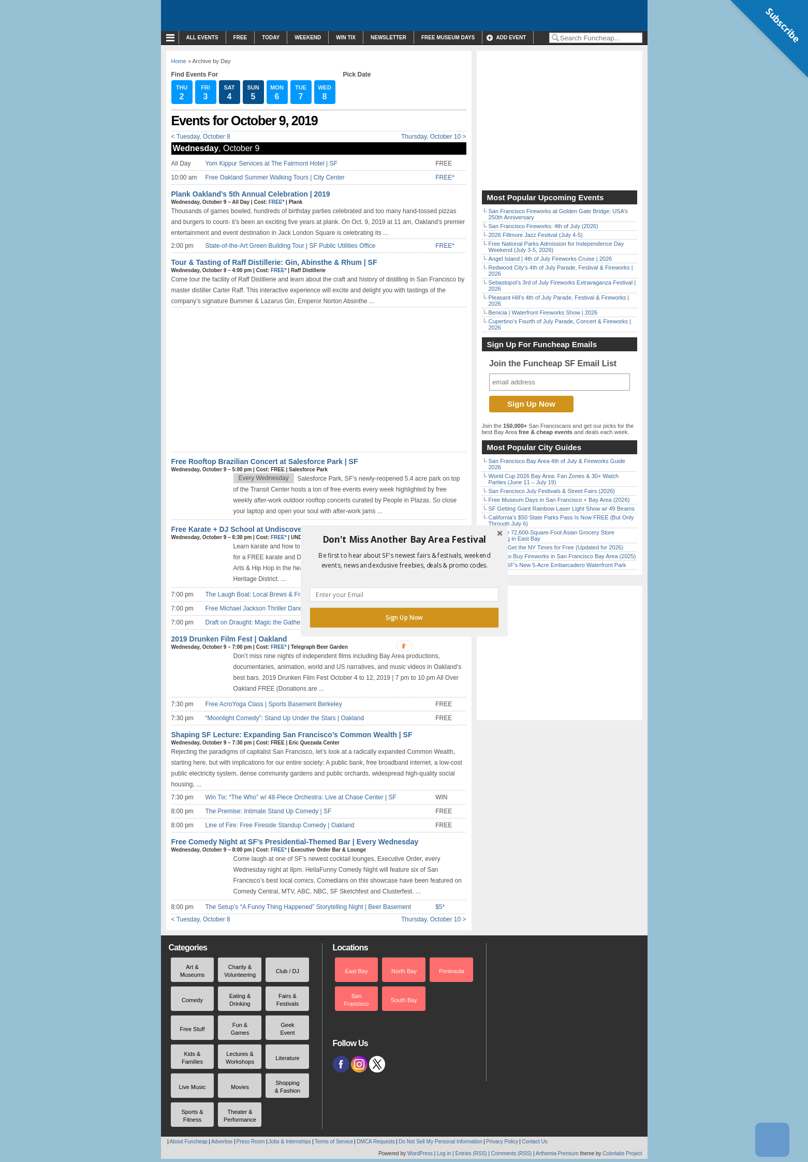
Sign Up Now (404, 618)
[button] (404, 539)
